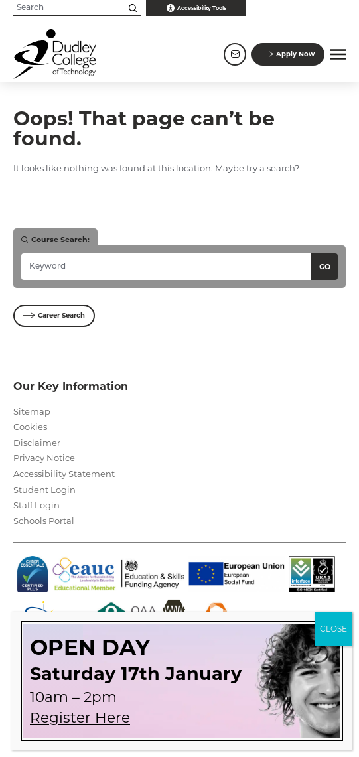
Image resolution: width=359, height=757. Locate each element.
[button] (337, 54)
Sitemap (31, 411)
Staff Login (36, 505)
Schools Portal (43, 521)
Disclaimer (36, 442)
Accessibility (196, 8)
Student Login (44, 489)
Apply (288, 54)
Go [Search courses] (324, 266)
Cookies (30, 426)
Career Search (54, 315)
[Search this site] (133, 8)
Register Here (80, 717)
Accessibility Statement (64, 473)
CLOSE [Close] (333, 629)
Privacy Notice (44, 457)
